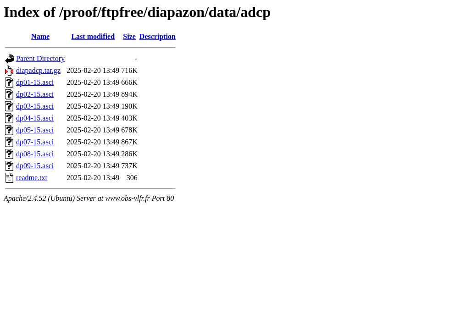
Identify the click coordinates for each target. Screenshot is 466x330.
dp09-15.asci (35, 166)
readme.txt (31, 178)
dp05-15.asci (35, 130)
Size (129, 36)
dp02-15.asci (35, 94)
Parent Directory (40, 58)
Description (157, 36)
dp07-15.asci (35, 142)
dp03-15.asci (35, 106)
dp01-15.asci (35, 82)
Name (40, 36)
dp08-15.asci (35, 154)
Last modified (93, 36)
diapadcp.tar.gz (38, 70)
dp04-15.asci (35, 118)
